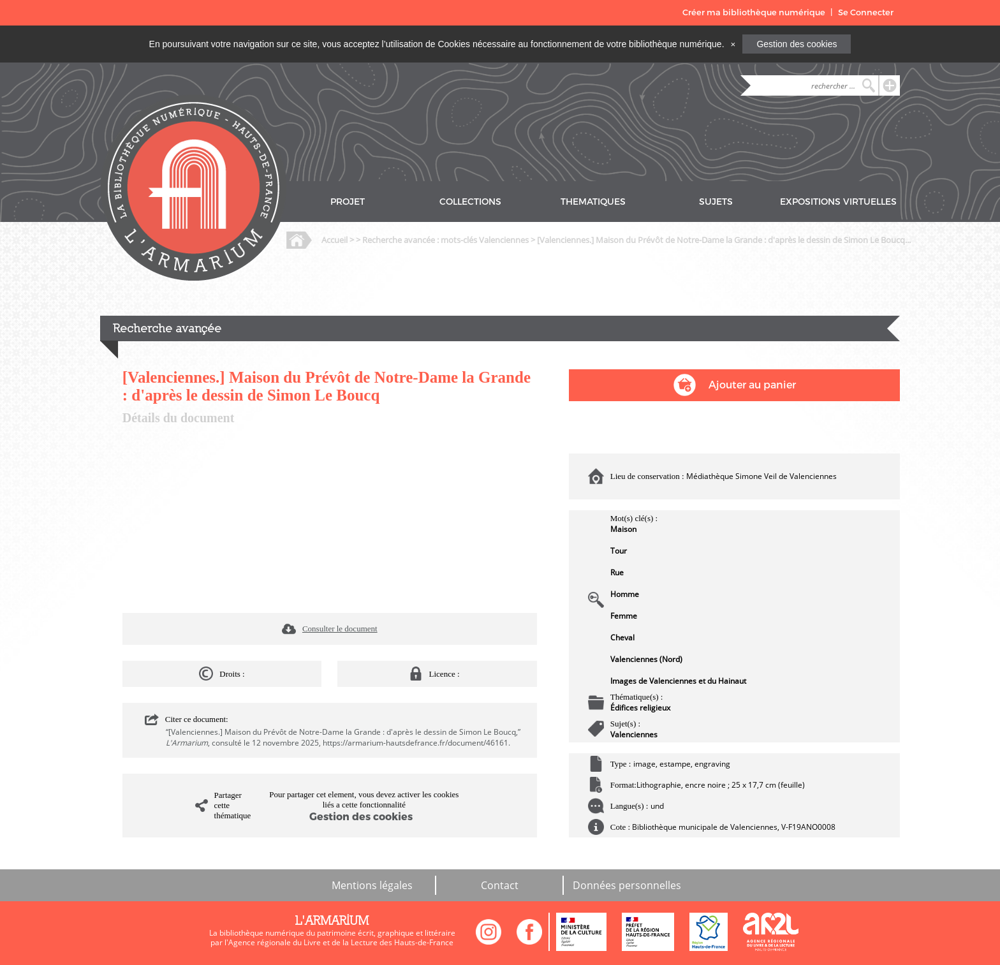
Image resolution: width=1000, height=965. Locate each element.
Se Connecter (865, 12)
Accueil (334, 240)
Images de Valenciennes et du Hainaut (678, 680)
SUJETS (716, 202)
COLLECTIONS (470, 202)
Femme (623, 615)
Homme (624, 594)
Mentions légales (372, 885)
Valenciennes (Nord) (646, 659)
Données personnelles (627, 885)
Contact (499, 885)
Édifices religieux (640, 707)
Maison (623, 529)
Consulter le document (340, 628)
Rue (617, 572)
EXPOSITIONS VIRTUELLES (838, 202)
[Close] (732, 44)
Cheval (622, 637)
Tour (618, 550)
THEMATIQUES (593, 202)
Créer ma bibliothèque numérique (753, 12)
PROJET (347, 202)
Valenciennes (634, 734)
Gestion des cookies (796, 44)
